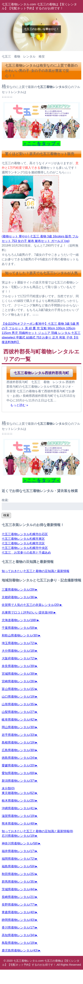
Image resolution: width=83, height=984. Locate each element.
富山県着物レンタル (18, 689)
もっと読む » (19, 405)
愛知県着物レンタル (18, 773)
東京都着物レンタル (18, 793)
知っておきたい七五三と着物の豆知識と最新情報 (35, 571)
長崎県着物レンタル (18, 897)
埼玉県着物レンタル (18, 643)
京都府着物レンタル (18, 597)
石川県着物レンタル (18, 835)
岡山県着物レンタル (18, 727)
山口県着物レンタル (18, 696)
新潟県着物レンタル (18, 780)
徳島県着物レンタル (18, 757)
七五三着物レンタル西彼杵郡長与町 (41, 373)
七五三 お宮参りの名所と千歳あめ (26, 552)
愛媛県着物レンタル (18, 765)
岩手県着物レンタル (18, 734)
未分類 (8, 788)
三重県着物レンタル (18, 589)
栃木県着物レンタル (18, 800)
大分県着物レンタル (18, 650)
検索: (5, 500)
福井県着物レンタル (18, 851)
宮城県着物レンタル (18, 673)
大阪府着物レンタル (18, 658)
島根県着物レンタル (18, 742)
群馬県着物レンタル (18, 881)
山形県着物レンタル (18, 704)
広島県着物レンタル (18, 750)
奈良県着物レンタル (18, 666)
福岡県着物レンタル (18, 858)
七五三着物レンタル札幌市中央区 (25, 548)
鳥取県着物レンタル (18, 942)
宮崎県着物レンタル (18, 681)
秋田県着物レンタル (18, 874)
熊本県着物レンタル (18, 823)
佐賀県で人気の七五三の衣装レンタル (30, 604)
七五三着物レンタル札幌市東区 (23, 538)
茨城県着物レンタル (18, 889)
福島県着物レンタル (18, 866)
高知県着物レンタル (18, 935)
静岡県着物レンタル (18, 919)
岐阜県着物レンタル (18, 719)
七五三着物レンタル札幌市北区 (23, 543)
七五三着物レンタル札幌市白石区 (25, 534)
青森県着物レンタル (18, 912)
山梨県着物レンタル (18, 712)
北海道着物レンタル (19, 620)
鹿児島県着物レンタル (20, 950)
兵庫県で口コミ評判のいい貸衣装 (27, 612)
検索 (6, 515)
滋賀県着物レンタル (18, 816)
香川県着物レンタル (18, 927)
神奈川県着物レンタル (20, 843)
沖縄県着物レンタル (18, 808)
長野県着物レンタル (18, 904)
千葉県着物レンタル (18, 627)
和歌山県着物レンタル (20, 635)
